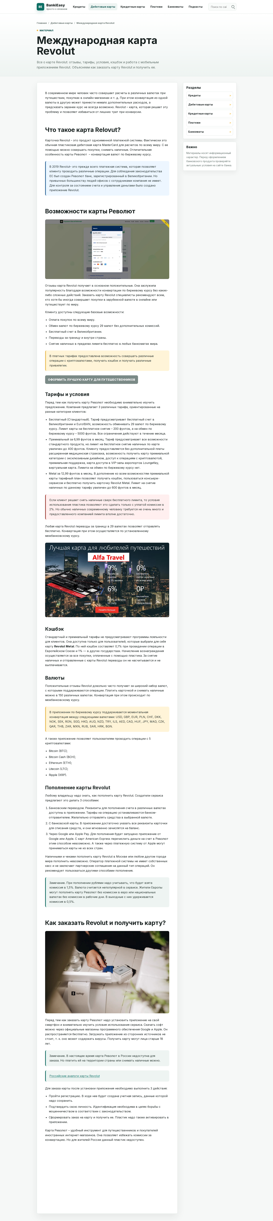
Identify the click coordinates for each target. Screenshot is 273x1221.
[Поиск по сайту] (222, 6)
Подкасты (196, 6)
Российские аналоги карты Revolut (74, 1076)
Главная (42, 23)
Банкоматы (175, 6)
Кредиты (79, 6)
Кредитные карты (133, 6)
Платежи (156, 6)
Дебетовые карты (103, 6)
